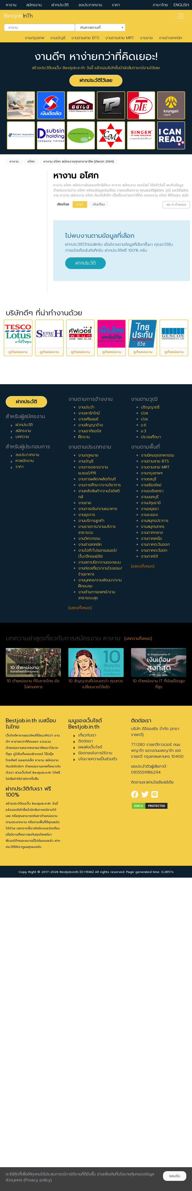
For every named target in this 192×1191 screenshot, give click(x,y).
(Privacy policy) (38, 1180)
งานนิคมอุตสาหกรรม (157, 763)
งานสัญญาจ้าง (90, 733)
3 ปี (15, 437)
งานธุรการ (86, 823)
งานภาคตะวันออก (155, 853)
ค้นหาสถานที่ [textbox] (97, 27)
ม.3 (143, 739)
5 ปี (15, 453)
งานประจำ (86, 715)
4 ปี (15, 445)
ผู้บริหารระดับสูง (25, 550)
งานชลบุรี (148, 787)
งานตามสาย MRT (119, 38)
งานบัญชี (57, 38)
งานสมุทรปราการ (154, 829)
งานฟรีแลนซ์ (88, 727)
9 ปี (15, 485)
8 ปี (15, 477)
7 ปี (15, 469)
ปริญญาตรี (150, 715)
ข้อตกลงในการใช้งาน (95, 1061)
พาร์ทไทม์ (19, 349)
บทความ (22, 745)
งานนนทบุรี (150, 805)
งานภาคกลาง (152, 841)
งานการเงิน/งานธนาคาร (97, 817)
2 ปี (15, 430)
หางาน (11, 5)
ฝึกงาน (17, 372)
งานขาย (146, 38)
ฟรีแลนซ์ (19, 364)
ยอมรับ (174, 1176)
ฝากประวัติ (60, 5)
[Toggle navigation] (181, 16)
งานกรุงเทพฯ (152, 781)
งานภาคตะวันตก (154, 859)
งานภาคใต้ (149, 864)
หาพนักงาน (25, 769)
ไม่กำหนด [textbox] (20, 235)
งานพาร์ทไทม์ (89, 721)
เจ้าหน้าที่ (18, 520)
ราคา (116, 5)
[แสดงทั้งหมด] (80, 916)
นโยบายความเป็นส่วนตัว (97, 1067)
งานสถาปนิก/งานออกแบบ (99, 870)
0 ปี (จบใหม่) (22, 414)
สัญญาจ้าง (21, 356)
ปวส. (145, 721)
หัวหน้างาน (20, 528)
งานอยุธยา (150, 817)
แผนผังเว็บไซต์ (90, 1055)
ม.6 (143, 733)
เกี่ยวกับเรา (87, 1043)
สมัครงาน (34, 5)
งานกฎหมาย (88, 763)
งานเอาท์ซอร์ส (89, 739)
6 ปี (15, 461)
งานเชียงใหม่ (151, 793)
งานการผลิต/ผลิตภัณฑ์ (97, 787)
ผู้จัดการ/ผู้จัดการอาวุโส (22, 539)
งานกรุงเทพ (34, 38)
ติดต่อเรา (85, 1049)
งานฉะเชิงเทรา (152, 799)
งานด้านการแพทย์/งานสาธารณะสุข (96, 903)
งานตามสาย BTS (85, 38)
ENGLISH (181, 5)
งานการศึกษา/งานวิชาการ (99, 793)
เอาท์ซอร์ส (20, 380)
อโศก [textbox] (17, 271)
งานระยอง (149, 823)
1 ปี (14, 422)
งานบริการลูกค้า (91, 829)
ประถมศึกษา (151, 745)
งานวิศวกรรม (89, 847)
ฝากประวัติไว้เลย (96, 80)
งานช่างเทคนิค (170, 38)
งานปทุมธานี (151, 811)
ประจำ (17, 341)
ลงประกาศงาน (90, 5)
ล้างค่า (12, 243)
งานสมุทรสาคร (153, 835)
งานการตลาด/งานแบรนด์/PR (93, 778)
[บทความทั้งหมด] (138, 947)
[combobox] (39, 27)
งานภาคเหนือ (151, 847)
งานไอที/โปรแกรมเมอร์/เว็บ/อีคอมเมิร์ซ (97, 861)
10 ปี (16, 493)
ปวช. (145, 727)
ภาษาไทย (160, 5)
